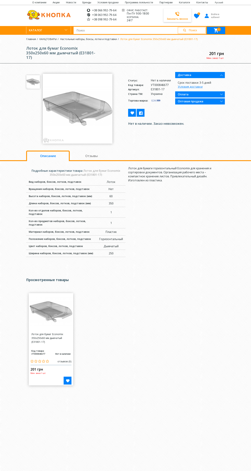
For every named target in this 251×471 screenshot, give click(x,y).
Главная (31, 39)
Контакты (202, 2)
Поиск (193, 30)
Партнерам (166, 2)
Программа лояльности (139, 2)
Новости (71, 2)
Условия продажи (108, 2)
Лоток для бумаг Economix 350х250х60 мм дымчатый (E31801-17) (159, 39)
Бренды (86, 2)
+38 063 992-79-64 (104, 15)
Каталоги (184, 2)
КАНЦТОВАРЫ (48, 39)
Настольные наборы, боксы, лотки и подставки (88, 39)
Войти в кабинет (212, 16)
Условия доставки (190, 87)
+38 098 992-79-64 (104, 19)
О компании (39, 2)
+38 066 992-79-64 (104, 10)
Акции (56, 2)
